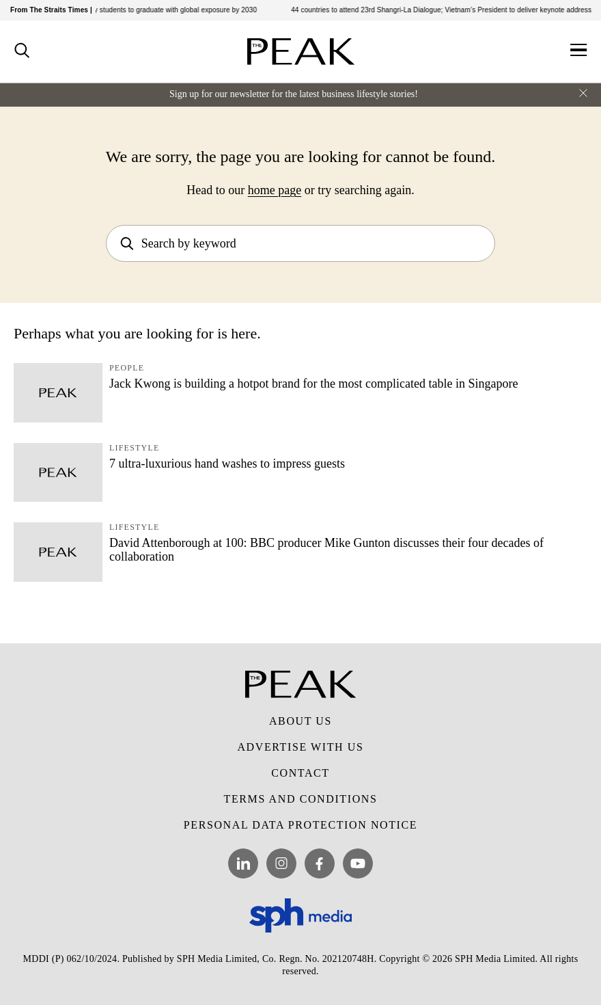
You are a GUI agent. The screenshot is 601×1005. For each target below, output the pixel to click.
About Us (300, 721)
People (126, 368)
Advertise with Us (300, 747)
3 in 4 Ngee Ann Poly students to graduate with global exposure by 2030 (148, 10)
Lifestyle (134, 448)
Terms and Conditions (301, 799)
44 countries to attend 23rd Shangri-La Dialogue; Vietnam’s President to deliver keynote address (445, 10)
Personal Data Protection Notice (300, 825)
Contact (300, 773)
